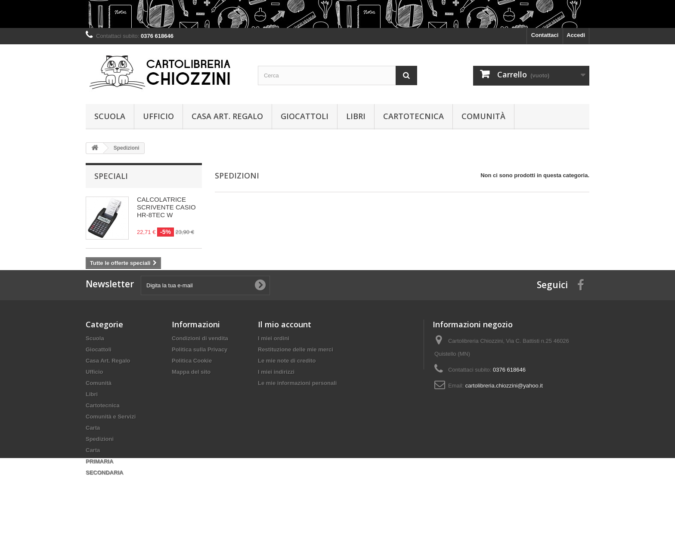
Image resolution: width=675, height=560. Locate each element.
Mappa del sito (191, 405)
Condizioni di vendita (200, 371)
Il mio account (284, 357)
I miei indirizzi (276, 405)
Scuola (109, 116)
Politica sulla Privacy (199, 382)
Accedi (576, 35)
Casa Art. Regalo (227, 116)
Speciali (111, 176)
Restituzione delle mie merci (295, 382)
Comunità (483, 116)
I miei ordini (273, 371)
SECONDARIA (104, 505)
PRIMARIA (99, 494)
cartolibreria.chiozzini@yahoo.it (504, 418)
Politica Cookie (192, 394)
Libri (355, 116)
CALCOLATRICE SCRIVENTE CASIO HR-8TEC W (166, 207)
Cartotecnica (413, 116)
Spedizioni (100, 472)
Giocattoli (304, 116)
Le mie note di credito (287, 394)
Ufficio (158, 116)
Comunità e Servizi (111, 449)
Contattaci (545, 35)
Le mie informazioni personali (297, 416)
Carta (93, 461)
